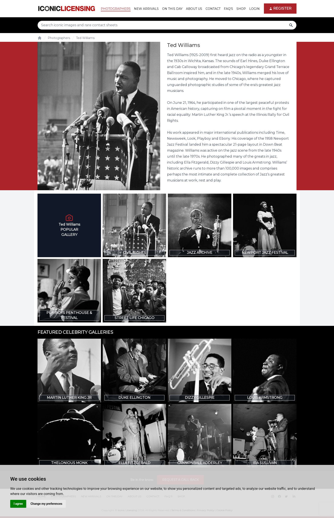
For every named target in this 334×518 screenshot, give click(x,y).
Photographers (59, 38)
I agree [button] (18, 503)
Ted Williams (85, 38)
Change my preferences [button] (46, 503)
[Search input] (167, 25)
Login (254, 9)
